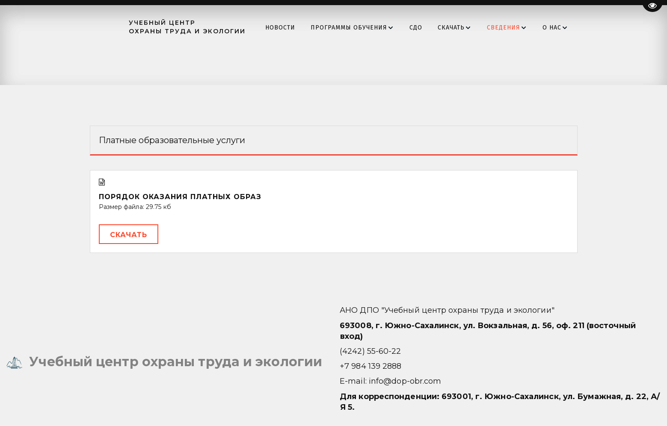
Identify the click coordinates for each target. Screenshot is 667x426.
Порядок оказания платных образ (180, 197)
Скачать (128, 235)
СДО (427, 27)
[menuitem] (292, 27)
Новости (292, 27)
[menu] (419, 27)
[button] (364, 27)
